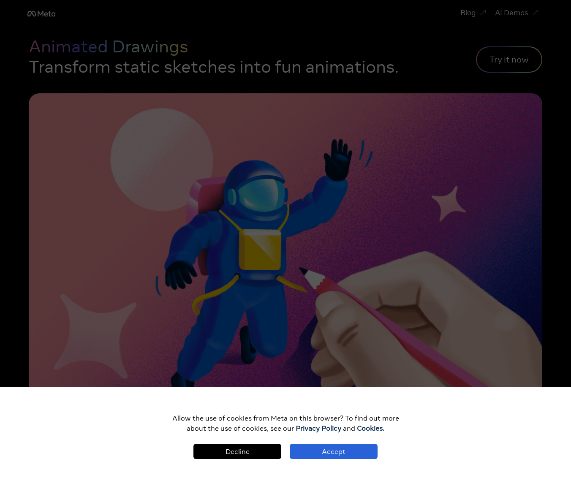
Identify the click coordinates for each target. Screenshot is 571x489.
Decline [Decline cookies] (238, 451)
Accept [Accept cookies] (333, 451)
